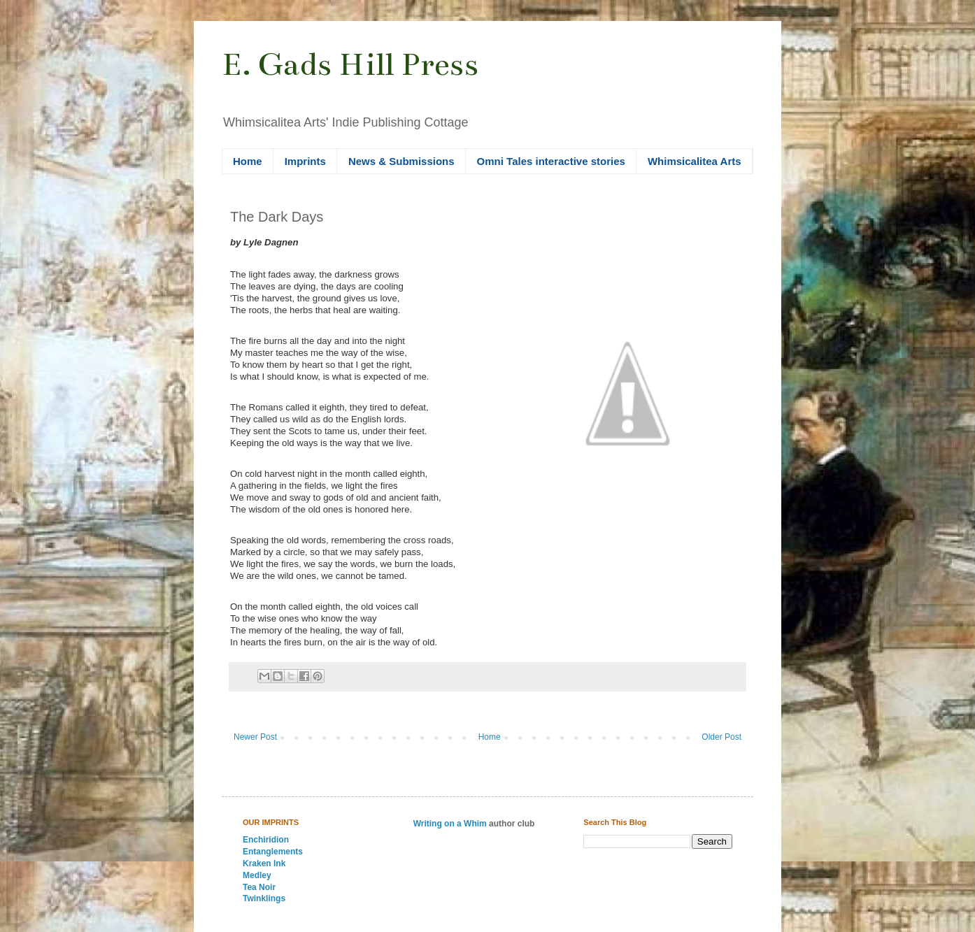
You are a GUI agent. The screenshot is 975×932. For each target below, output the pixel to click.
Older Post (721, 737)
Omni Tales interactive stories (551, 161)
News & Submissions (401, 161)
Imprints (305, 161)
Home (247, 161)
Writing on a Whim (450, 824)
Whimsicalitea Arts (694, 161)
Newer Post (255, 737)
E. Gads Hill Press (350, 64)
